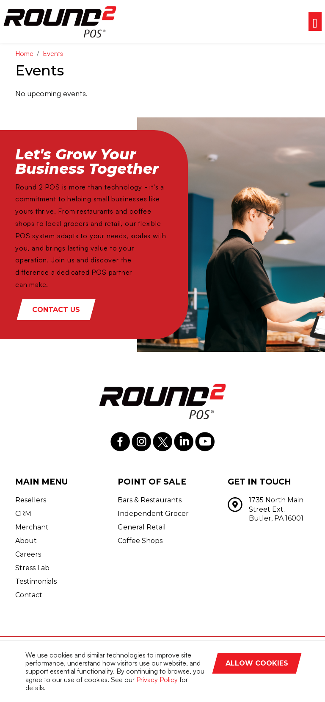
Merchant (32, 527)
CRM (23, 514)
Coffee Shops (140, 541)
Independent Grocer (153, 514)
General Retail (142, 527)
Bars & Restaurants (150, 500)
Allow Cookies (257, 663)
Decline (277, 682)
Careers (28, 554)
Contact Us (56, 310)
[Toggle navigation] (315, 21)
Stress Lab (32, 568)
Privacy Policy (157, 679)
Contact (28, 595)
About (26, 541)
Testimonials (36, 581)
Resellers (30, 500)
